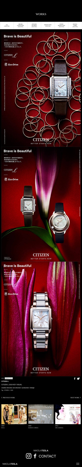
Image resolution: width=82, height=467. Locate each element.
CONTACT (47, 456)
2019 (12, 390)
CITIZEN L (6, 390)
